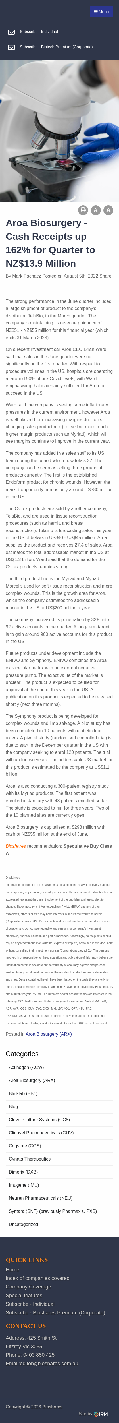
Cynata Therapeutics (30, 1159)
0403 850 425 (39, 1355)
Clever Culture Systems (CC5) (39, 1119)
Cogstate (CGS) (25, 1145)
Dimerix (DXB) (23, 1172)
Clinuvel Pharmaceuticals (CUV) (41, 1132)
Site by (93, 1413)
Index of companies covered (38, 1278)
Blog (13, 1106)
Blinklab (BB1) (23, 1093)
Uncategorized (23, 1224)
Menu (101, 11)
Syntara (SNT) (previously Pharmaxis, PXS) (53, 1211)
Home (12, 1270)
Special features (24, 1295)
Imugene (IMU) (24, 1185)
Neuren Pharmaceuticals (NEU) (40, 1198)
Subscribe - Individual (30, 1304)
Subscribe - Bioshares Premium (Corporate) (55, 1313)
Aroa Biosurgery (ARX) (32, 1080)
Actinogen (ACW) (26, 1067)
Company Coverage (28, 1287)
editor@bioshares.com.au (49, 1363)
